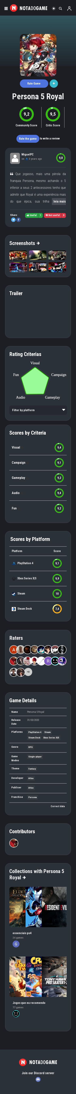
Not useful (53, 215)
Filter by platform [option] (23, 410)
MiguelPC (27, 154)
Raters (16, 638)
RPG (30, 747)
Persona (32, 797)
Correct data (58, 806)
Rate (34, 83)
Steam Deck (24, 608)
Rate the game (28, 138)
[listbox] (38, 410)
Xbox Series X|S (26, 578)
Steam (21, 593)
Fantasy (32, 769)
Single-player (35, 756)
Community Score (26, 125)
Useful (31, 215)
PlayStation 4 (25, 563)
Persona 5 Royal (38, 96)
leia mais (60, 201)
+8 (28, 671)
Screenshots (24, 243)
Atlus (31, 778)
